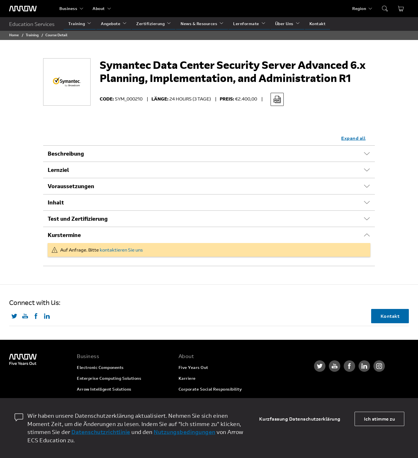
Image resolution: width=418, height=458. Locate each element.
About (99, 8)
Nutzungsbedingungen (184, 431)
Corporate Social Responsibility (210, 389)
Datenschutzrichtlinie (100, 431)
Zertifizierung (150, 23)
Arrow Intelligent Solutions (104, 389)
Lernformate (246, 23)
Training (76, 23)
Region (359, 8)
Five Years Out (193, 367)
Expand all (353, 138)
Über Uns (284, 23)
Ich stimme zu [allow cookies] (379, 419)
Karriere (187, 378)
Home (14, 35)
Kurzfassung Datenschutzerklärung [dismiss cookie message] (300, 419)
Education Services (32, 24)
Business (68, 8)
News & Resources (199, 23)
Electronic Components (100, 367)
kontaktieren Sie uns (121, 250)
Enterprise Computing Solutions (109, 378)
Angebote (110, 23)
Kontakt (317, 23)
